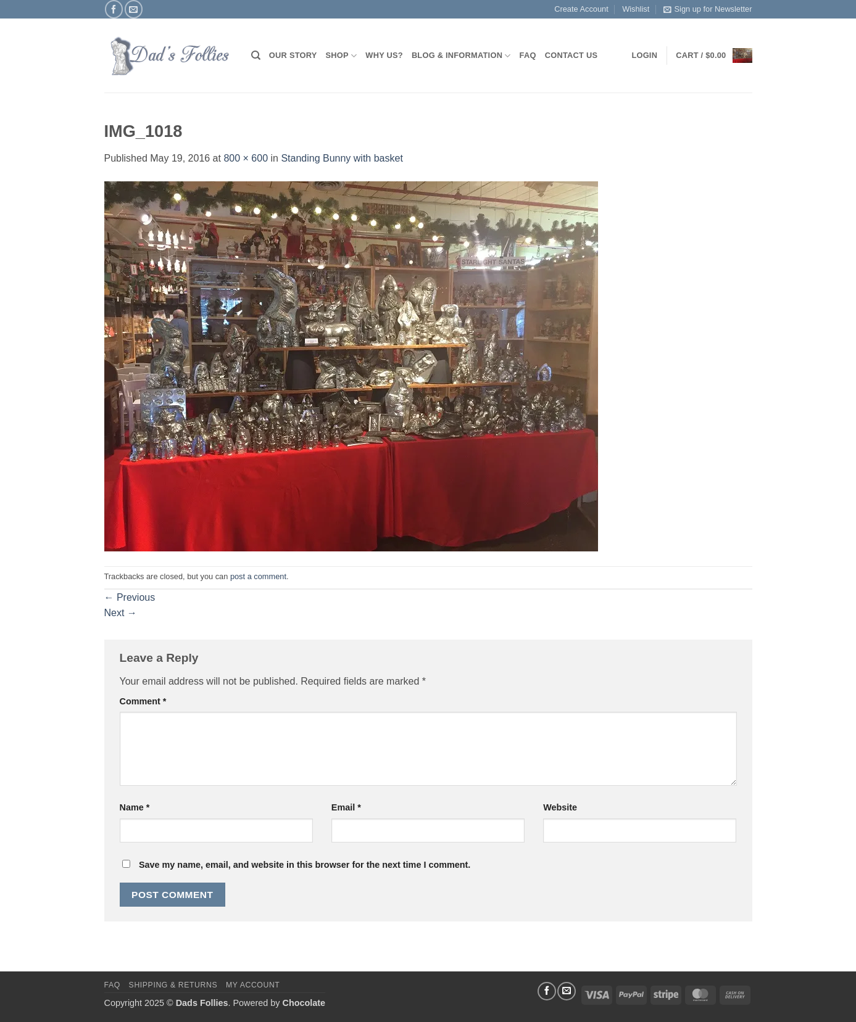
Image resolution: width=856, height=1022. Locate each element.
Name (135, 807)
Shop (341, 56)
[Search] (255, 55)
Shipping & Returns (173, 985)
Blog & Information (461, 56)
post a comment (258, 576)
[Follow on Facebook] (114, 9)
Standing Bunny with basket (341, 158)
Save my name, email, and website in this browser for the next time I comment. (304, 865)
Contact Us (571, 55)
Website (560, 807)
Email (346, 807)
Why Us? (384, 55)
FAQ (528, 55)
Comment (143, 701)
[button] (714, 55)
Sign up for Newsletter (707, 9)
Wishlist (635, 9)
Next (120, 613)
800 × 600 (245, 158)
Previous (130, 597)
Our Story (293, 55)
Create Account (581, 9)
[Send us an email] (134, 9)
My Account (253, 985)
